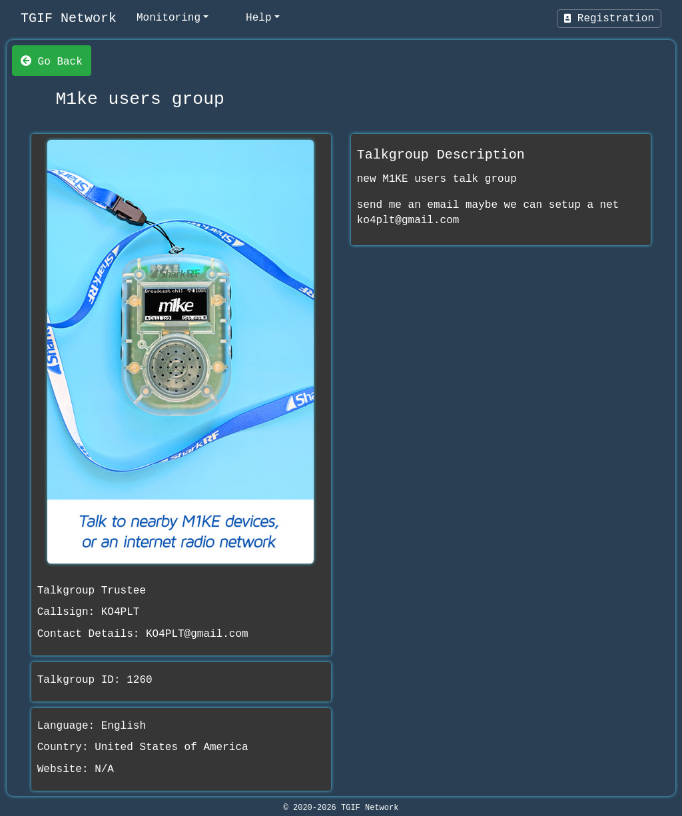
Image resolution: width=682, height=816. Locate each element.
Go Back (52, 60)
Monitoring (168, 18)
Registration (609, 18)
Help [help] (258, 18)
